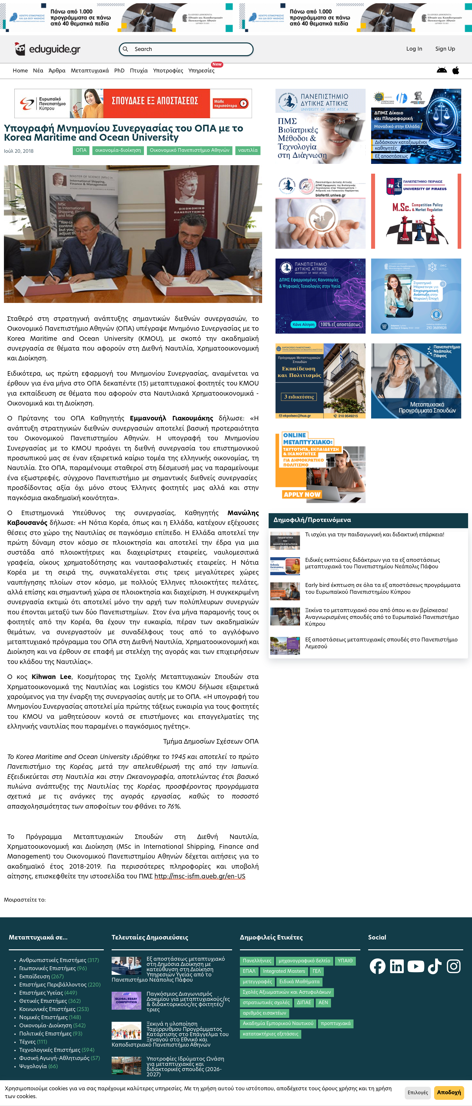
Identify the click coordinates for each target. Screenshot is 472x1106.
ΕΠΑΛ (249, 971)
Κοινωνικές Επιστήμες (48, 1009)
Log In (414, 49)
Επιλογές (418, 1093)
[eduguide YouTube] (416, 970)
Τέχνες (28, 1042)
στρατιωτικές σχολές (266, 1003)
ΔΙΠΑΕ (304, 1003)
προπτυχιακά (336, 1023)
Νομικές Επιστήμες (44, 1017)
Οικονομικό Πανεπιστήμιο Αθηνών (189, 150)
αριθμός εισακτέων (264, 1013)
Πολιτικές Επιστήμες (46, 1034)
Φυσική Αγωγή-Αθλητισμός (55, 1058)
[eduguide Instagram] (454, 970)
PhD (119, 71)
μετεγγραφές (257, 982)
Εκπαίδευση (35, 977)
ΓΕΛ (317, 971)
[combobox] (186, 49)
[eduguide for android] (442, 71)
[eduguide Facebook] (377, 970)
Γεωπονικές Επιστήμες (48, 969)
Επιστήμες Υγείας (41, 993)
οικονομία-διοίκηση (118, 150)
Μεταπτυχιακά (90, 71)
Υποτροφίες (168, 71)
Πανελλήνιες (257, 961)
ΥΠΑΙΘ (345, 961)
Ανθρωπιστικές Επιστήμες (53, 960)
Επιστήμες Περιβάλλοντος (53, 985)
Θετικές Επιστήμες (43, 1001)
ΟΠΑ (81, 150)
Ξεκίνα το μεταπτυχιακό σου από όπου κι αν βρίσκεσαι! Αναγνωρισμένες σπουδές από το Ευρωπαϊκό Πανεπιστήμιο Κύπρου (382, 617)
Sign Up (445, 49)
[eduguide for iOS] (456, 71)
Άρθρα (57, 71)
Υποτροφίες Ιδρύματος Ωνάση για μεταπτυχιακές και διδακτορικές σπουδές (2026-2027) (185, 1067)
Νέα (38, 71)
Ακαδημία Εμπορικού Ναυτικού (278, 1023)
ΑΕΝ (323, 1003)
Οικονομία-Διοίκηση (46, 1026)
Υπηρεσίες (202, 69)
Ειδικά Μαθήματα (299, 982)
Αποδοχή (449, 1093)
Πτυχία (139, 71)
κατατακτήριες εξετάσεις (270, 1034)
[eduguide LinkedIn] (397, 970)
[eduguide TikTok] (435, 970)
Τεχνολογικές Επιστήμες (50, 1050)
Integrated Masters (284, 971)
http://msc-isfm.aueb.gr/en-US (199, 877)
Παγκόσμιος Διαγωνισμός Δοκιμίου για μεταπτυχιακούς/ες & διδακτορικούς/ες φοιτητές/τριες (188, 1002)
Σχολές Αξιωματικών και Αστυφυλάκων (287, 992)
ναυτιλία (248, 150)
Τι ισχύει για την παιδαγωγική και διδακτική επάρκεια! (374, 535)
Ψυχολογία (33, 1066)
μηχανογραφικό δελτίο (304, 961)
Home (20, 71)
